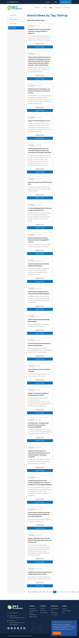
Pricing (45, 7)
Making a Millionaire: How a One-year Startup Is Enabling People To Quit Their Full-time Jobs (40, 540)
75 (65, 591)
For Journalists (54, 614)
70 (47, 591)
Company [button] (37, 7)
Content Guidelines (66, 610)
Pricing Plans (32, 608)
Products (32, 606)
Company (43, 606)
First (29, 591)
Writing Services (33, 614)
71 (51, 591)
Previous (35, 591)
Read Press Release (39, 47)
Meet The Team (43, 612)
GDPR (72, 629)
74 (62, 591)
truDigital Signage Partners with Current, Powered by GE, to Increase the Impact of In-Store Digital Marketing (40, 482)
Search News (12, 27)
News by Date (12, 23)
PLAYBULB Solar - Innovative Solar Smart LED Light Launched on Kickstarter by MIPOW (38, 425)
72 (54, 591)
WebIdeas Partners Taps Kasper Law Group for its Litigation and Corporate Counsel (39, 91)
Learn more (70, 627)
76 (69, 591)
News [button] (50, 7)
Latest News (12, 15)
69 (44, 591)
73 (58, 591)
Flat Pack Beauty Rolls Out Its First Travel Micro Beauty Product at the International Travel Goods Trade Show (39, 150)
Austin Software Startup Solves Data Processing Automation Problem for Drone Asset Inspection (39, 514)
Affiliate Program (33, 616)
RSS (52, 610)
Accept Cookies (56, 633)
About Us (42, 608)
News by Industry (13, 19)
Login (55, 2)
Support (64, 606)
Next (73, 591)
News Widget (54, 612)
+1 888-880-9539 (13, 2)
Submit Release (65, 2)
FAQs (63, 612)
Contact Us (67, 7)
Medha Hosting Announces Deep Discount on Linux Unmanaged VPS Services (38, 240)
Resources (54, 606)
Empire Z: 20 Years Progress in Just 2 (39, 120)
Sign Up (48, 2)
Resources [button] (58, 7)
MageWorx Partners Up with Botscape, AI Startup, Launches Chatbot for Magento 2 (39, 31)
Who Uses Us (43, 610)
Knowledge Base (55, 608)
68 (40, 591)
